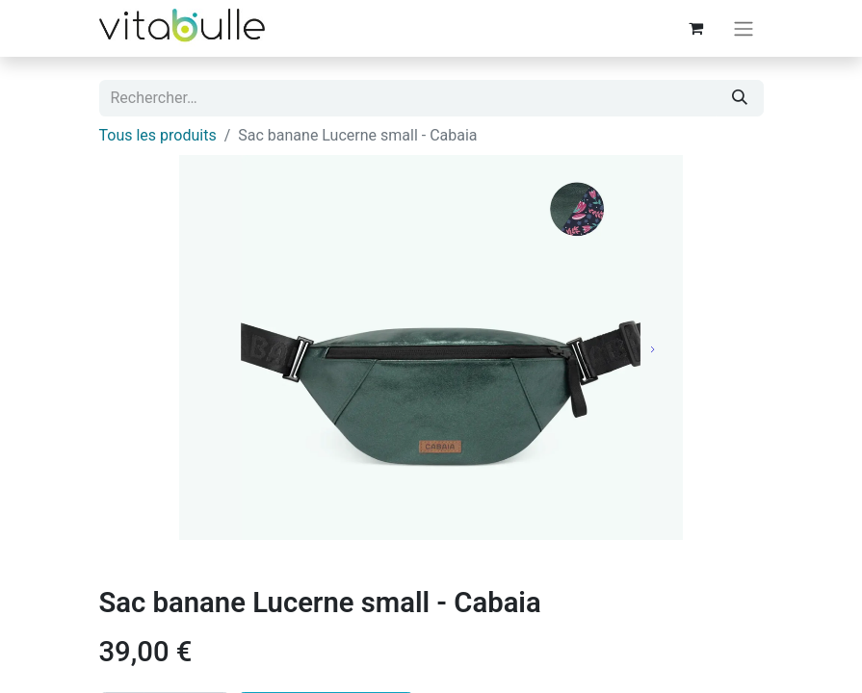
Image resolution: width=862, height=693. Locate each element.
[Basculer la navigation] (743, 28)
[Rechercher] (740, 98)
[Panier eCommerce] (696, 28)
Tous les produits (158, 135)
